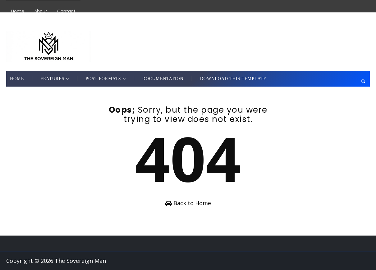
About (40, 11)
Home (17, 11)
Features (52, 78)
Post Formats (103, 78)
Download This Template (233, 78)
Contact (66, 11)
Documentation (163, 78)
